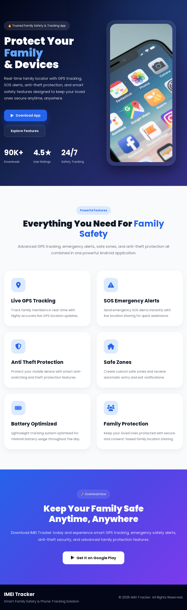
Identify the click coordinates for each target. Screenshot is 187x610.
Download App (25, 115)
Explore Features (25, 131)
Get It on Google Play (93, 557)
